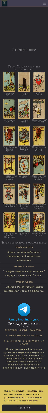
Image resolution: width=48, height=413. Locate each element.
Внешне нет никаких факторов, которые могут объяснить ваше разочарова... (24, 256)
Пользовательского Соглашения (27, 397)
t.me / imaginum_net (24, 319)
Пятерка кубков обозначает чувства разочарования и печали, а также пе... (24, 288)
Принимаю (24, 407)
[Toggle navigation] (44, 3)
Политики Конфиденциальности (22, 400)
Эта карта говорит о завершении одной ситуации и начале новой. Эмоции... (24, 273)
